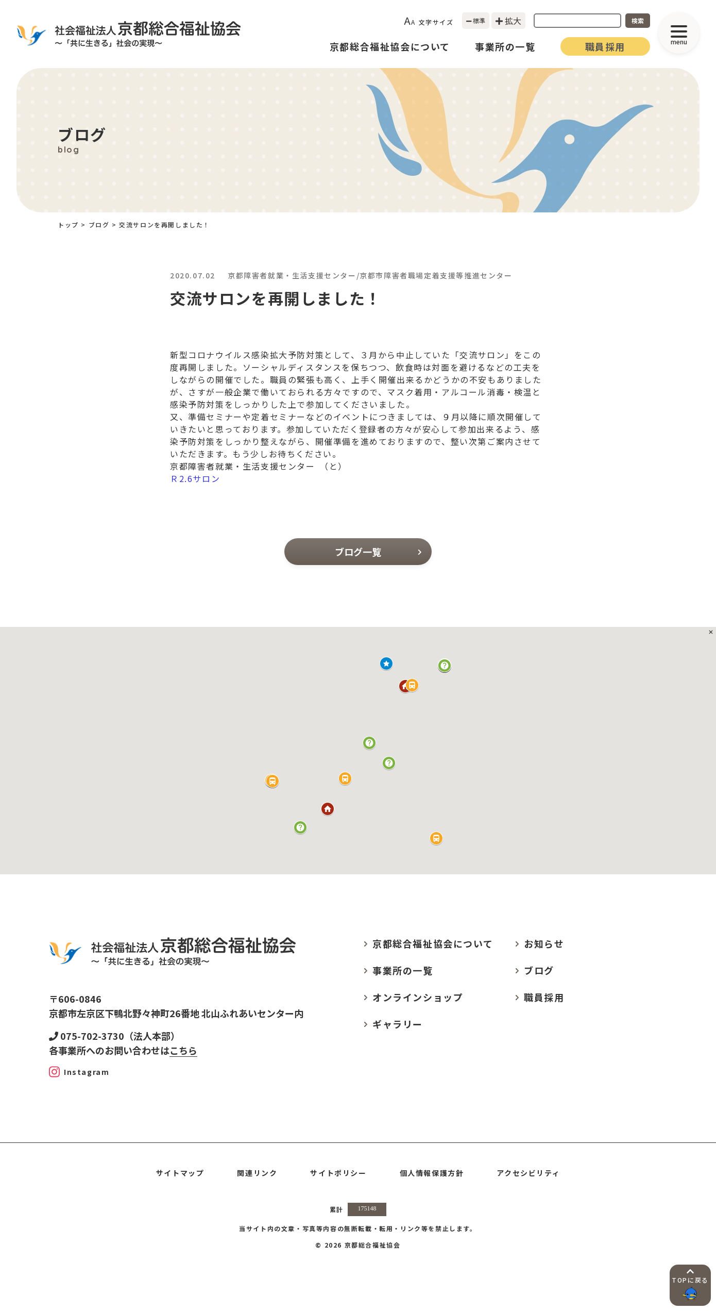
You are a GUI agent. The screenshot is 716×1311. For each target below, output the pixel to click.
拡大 (508, 20)
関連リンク (257, 1173)
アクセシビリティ (528, 1173)
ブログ (99, 224)
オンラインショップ (417, 997)
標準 (476, 20)
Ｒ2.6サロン (195, 478)
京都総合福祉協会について (390, 46)
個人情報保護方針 (432, 1173)
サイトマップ (180, 1173)
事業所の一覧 (505, 46)
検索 (638, 20)
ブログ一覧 (378, 551)
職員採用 (605, 46)
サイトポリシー (338, 1173)
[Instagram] (79, 1072)
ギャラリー (397, 1024)
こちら (183, 1050)
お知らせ (544, 943)
